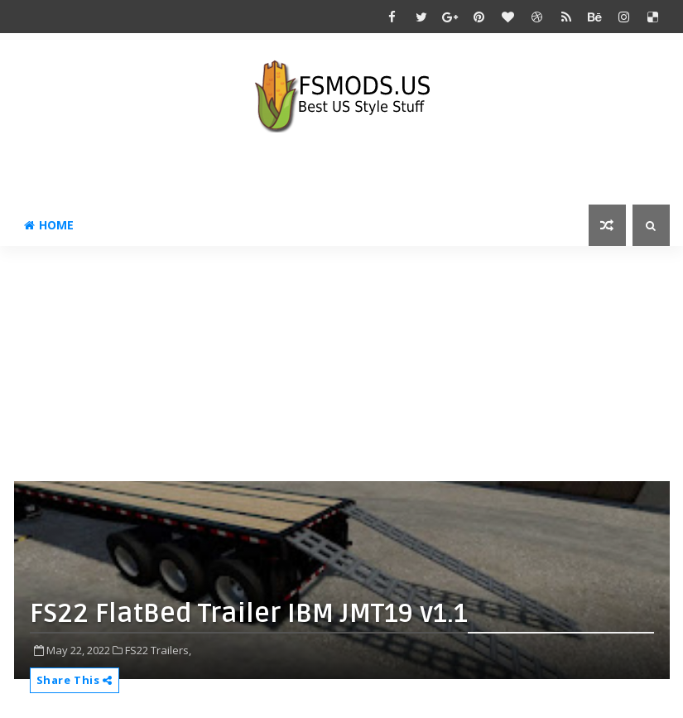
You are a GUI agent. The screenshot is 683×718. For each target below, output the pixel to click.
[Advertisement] (348, 362)
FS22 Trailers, (158, 650)
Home (49, 225)
